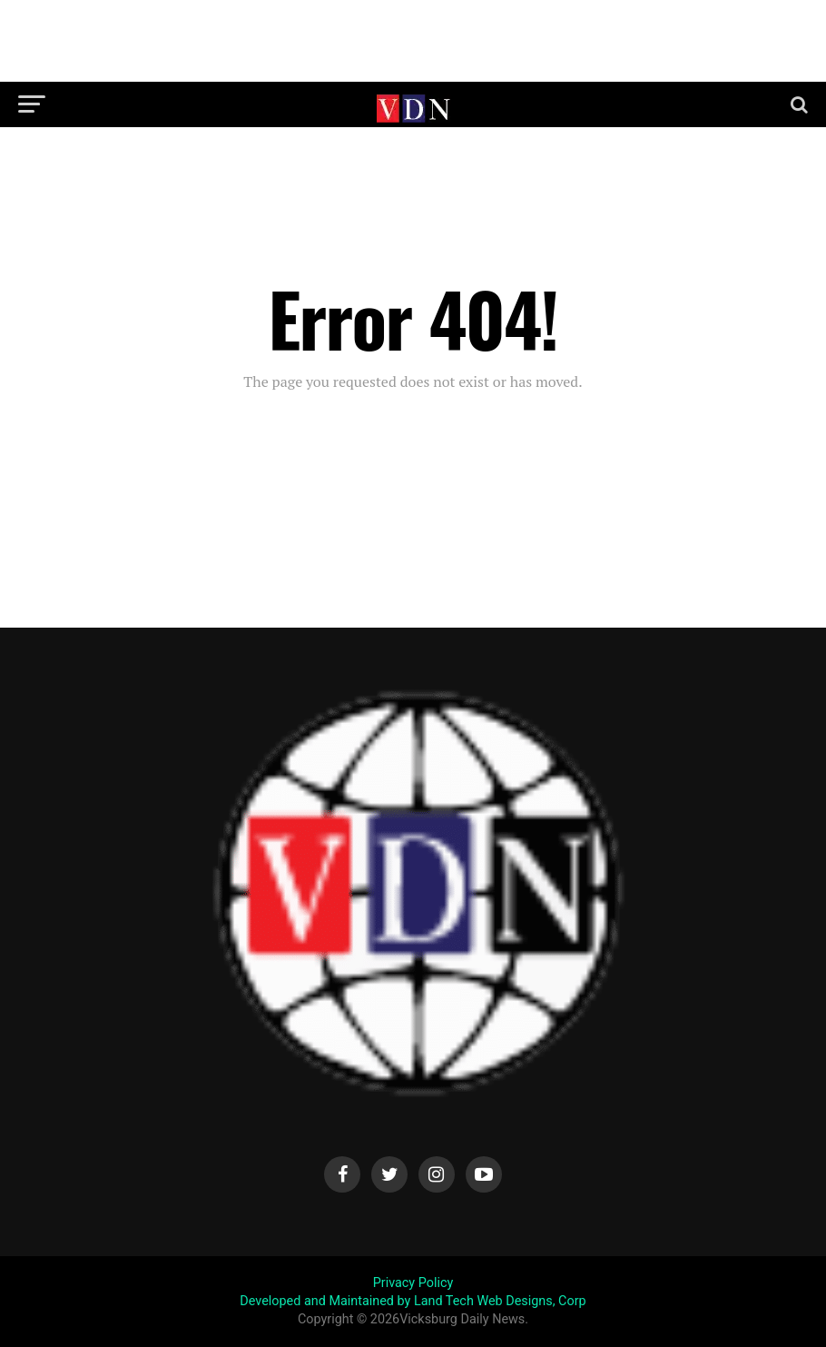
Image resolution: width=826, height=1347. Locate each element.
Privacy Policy (413, 1283)
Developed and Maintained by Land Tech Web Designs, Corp (412, 1301)
